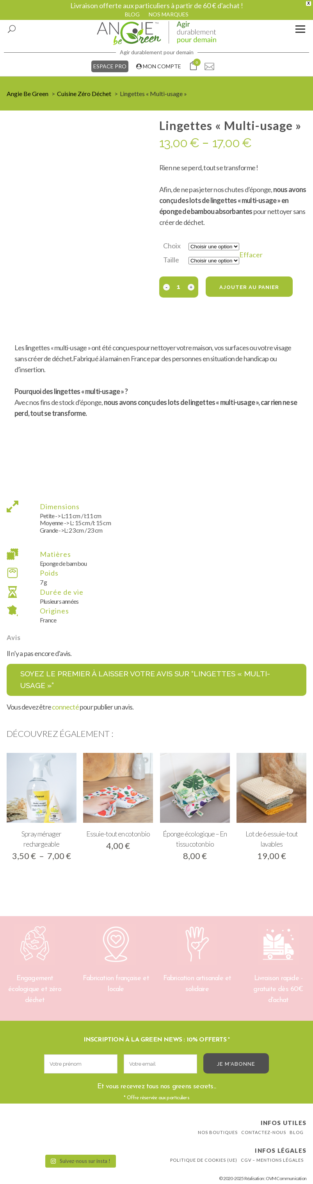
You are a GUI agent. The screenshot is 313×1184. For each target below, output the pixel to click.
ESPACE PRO (109, 66)
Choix (172, 245)
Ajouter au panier (249, 287)
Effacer (251, 254)
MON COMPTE (158, 66)
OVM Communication (286, 1178)
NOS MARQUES (169, 14)
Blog (297, 1132)
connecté (65, 707)
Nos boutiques (218, 1132)
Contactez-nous (263, 1132)
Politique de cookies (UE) (203, 1160)
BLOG (132, 14)
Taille (171, 259)
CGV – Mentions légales (272, 1160)
